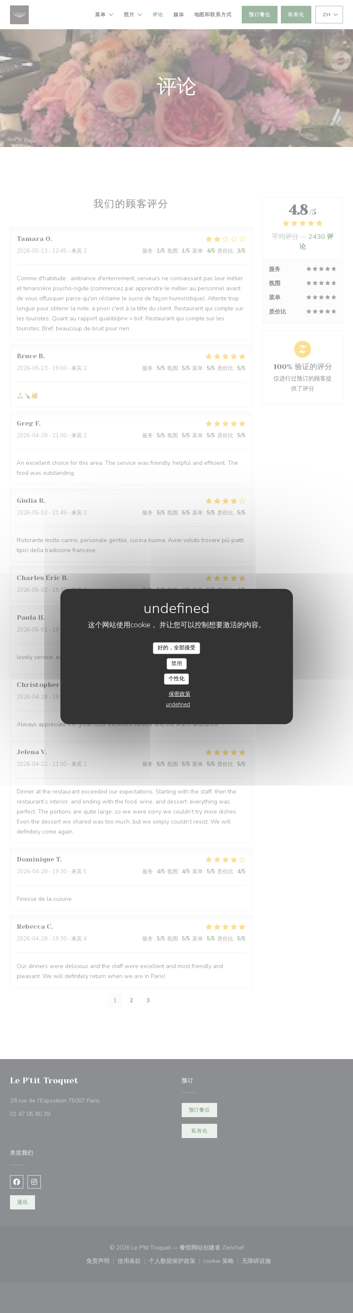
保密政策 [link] (179, 694)
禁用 (176, 663)
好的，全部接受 (176, 647)
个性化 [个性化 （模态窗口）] (176, 678)
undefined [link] (178, 704)
